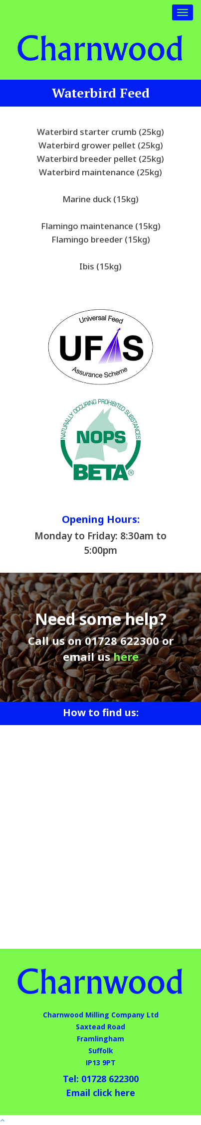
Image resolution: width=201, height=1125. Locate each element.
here (126, 656)
